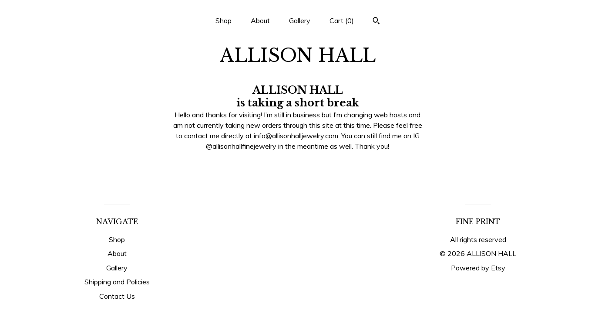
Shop (223, 20)
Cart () (341, 20)
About (260, 20)
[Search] (376, 22)
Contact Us (117, 296)
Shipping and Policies (117, 281)
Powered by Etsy (478, 267)
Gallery (299, 20)
